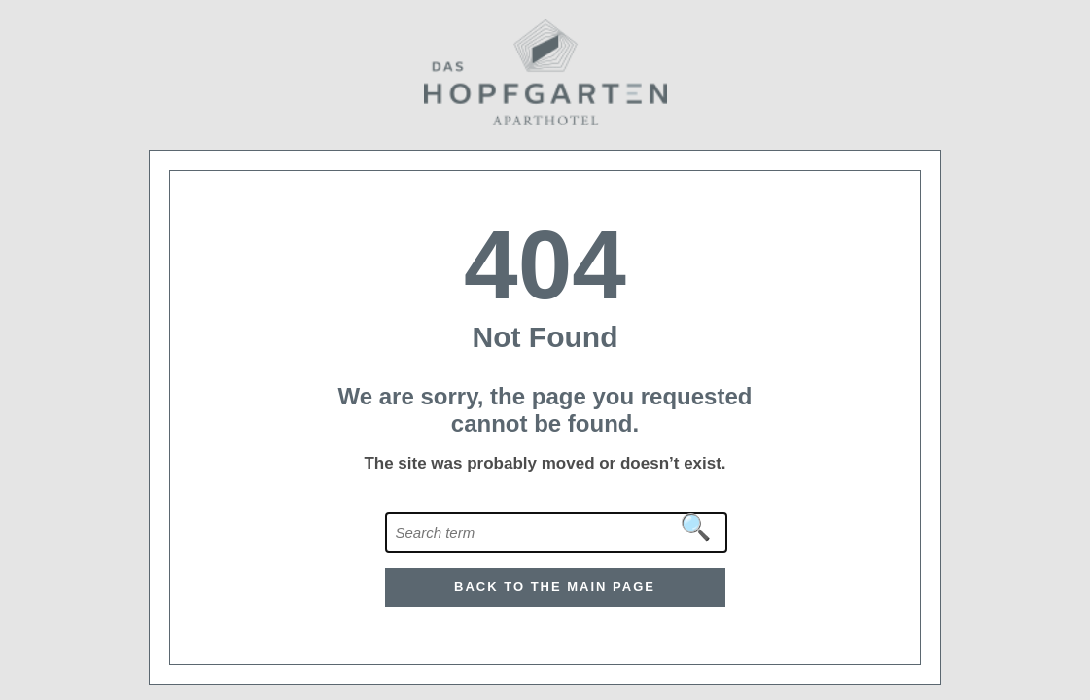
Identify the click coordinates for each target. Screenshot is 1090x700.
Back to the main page (554, 586)
